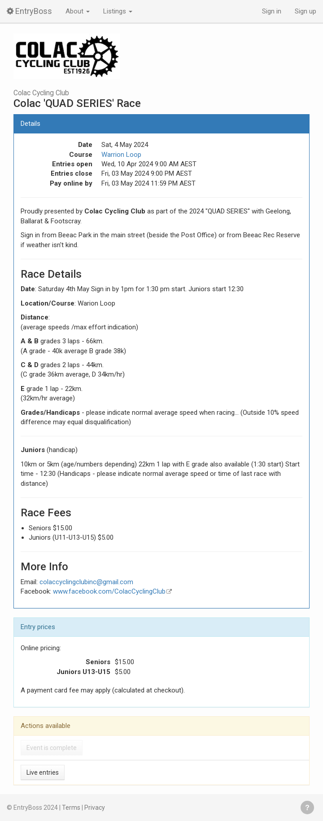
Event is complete (51, 747)
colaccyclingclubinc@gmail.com (86, 582)
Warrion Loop (121, 155)
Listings (117, 11)
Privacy (94, 807)
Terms (71, 807)
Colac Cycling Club (41, 93)
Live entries (42, 772)
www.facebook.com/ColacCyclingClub (109, 591)
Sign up (305, 11)
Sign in (271, 11)
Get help (307, 807)
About (77, 11)
